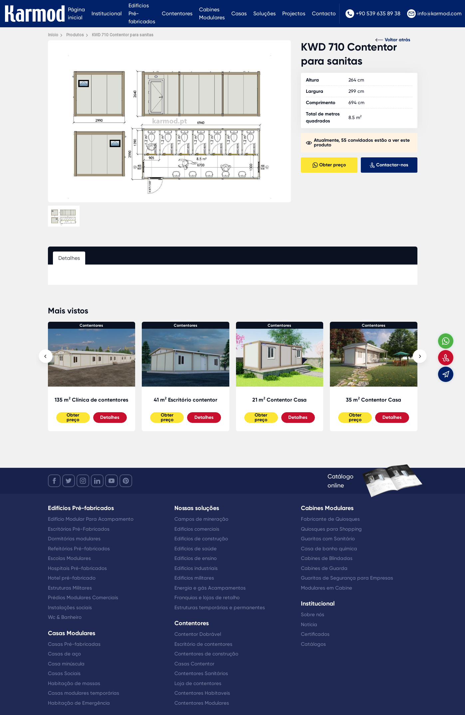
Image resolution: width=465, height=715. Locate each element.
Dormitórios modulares (74, 539)
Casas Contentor (194, 664)
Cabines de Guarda (324, 568)
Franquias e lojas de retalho (207, 598)
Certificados (315, 634)
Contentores (177, 13)
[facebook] (54, 480)
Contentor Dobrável (197, 634)
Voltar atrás (392, 40)
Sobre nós (312, 615)
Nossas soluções (196, 508)
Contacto (324, 13)
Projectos (293, 13)
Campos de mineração (201, 519)
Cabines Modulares (212, 13)
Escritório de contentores (203, 644)
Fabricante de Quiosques (330, 519)
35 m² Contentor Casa (373, 400)
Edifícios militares (194, 578)
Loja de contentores (197, 683)
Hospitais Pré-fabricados (77, 568)
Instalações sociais (70, 608)
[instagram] (83, 480)
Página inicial (76, 13)
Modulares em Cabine (326, 588)
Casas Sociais (64, 673)
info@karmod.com (434, 13)
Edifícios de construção (201, 539)
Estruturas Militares (70, 588)
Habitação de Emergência (79, 703)
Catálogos (313, 644)
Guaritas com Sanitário (328, 539)
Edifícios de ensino (195, 558)
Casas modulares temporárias (83, 693)
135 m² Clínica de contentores (91, 400)
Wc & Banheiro (65, 617)
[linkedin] (97, 480)
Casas (239, 13)
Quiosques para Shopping (331, 529)
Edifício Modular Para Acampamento (90, 519)
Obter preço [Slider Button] (73, 417)
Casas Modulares (71, 633)
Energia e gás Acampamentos (210, 588)
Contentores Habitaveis (202, 693)
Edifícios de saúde (195, 549)
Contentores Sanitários (201, 673)
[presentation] (46, 356)
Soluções (264, 13)
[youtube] (111, 480)
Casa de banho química (329, 549)
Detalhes (109, 417)
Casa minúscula (66, 664)
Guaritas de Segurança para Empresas (347, 578)
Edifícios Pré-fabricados (141, 13)
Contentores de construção (206, 654)
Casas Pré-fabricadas (74, 644)
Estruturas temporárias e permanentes (219, 608)
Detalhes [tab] (69, 258)
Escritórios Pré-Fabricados (79, 529)
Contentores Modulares (201, 703)
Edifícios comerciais (196, 529)
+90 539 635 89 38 (373, 13)
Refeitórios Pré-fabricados (79, 549)
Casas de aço (64, 654)
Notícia (309, 624)
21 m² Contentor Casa (279, 400)
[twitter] (68, 480)
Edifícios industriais (196, 568)
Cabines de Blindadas (326, 558)
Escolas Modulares (69, 558)
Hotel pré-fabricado (72, 578)
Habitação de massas (74, 683)
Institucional (107, 13)
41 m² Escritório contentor (185, 400)
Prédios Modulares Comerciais (83, 598)
